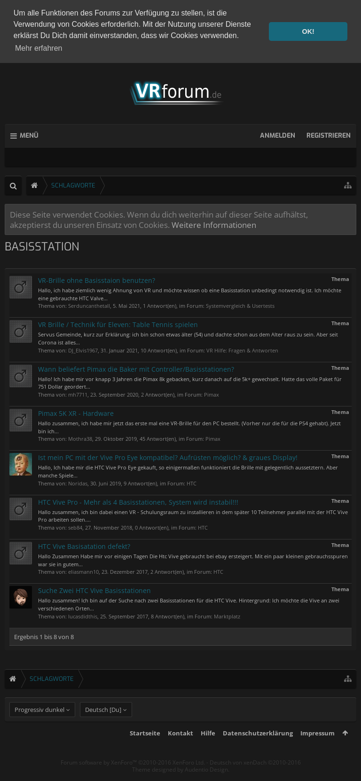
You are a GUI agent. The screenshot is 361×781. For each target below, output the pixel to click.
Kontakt (180, 749)
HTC (191, 481)
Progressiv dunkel (39, 726)
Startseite (145, 749)
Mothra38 (80, 437)
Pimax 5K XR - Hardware (76, 411)
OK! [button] (308, 31)
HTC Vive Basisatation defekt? (84, 544)
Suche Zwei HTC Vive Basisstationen (94, 589)
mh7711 (77, 393)
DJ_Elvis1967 (83, 348)
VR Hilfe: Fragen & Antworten (242, 348)
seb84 (75, 526)
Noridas (77, 481)
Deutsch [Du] (103, 726)
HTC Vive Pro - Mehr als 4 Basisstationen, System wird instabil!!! (138, 500)
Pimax (211, 393)
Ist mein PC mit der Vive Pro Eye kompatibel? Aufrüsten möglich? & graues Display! (168, 456)
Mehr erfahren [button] (39, 48)
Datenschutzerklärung (258, 749)
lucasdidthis (82, 614)
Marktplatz (227, 614)
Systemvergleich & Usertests (240, 304)
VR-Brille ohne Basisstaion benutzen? (96, 278)
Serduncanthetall (89, 304)
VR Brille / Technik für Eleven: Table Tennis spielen (118, 323)
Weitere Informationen (214, 223)
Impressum (317, 749)
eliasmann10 (83, 570)
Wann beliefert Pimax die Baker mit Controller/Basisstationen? (136, 367)
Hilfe (208, 749)
